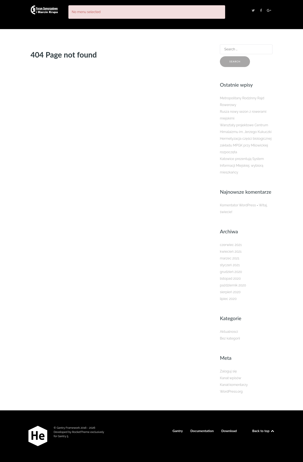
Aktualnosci (229, 332)
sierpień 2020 (230, 292)
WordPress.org (231, 391)
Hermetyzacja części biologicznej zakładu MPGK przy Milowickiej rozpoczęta (246, 145)
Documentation (202, 431)
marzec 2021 (229, 258)
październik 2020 (233, 285)
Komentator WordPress (238, 205)
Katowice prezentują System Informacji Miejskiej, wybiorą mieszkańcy (242, 165)
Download (229, 431)
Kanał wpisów (230, 378)
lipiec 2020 (228, 299)
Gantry (178, 431)
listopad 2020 (230, 279)
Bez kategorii (230, 338)
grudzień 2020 (231, 272)
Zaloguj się (228, 371)
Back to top (263, 431)
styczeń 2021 (230, 265)
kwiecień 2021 (231, 252)
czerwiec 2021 (231, 245)
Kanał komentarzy (234, 385)
